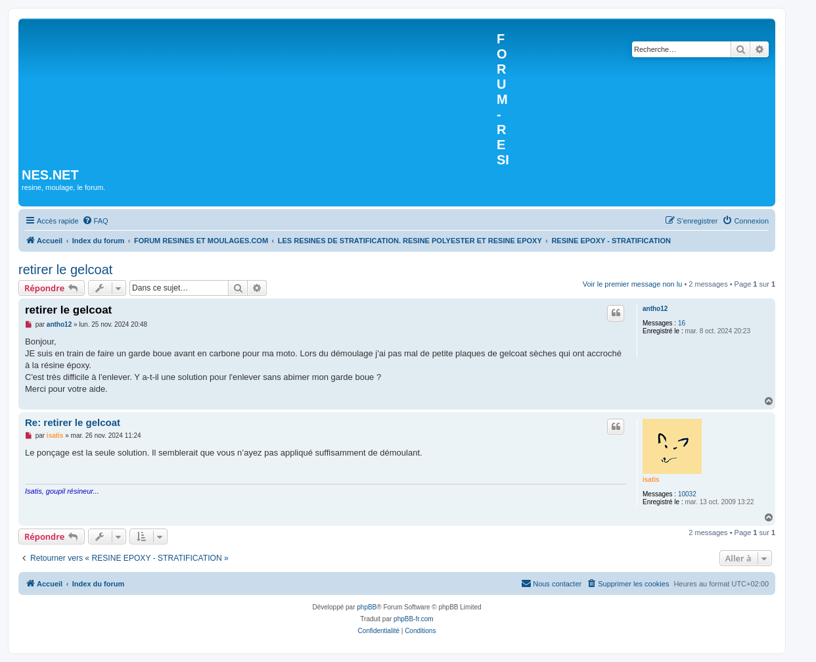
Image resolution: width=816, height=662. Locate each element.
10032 (687, 494)
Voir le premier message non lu (633, 284)
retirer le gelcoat (65, 269)
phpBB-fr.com (414, 619)
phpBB (366, 607)
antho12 (655, 308)
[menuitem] (95, 221)
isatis (651, 479)
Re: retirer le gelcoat (72, 422)
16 (681, 323)
